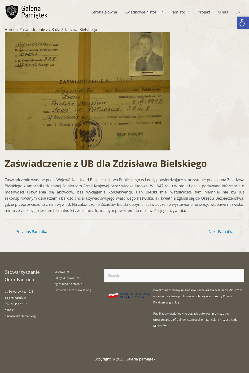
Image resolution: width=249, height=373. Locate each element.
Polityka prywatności (68, 278)
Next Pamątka (223, 231)
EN (238, 12)
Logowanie (62, 272)
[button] (243, 23)
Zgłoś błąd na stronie (68, 284)
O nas (223, 12)
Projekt (204, 12)
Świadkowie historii (141, 12)
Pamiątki (178, 12)
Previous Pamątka (29, 231)
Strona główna (104, 12)
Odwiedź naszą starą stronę (73, 290)
